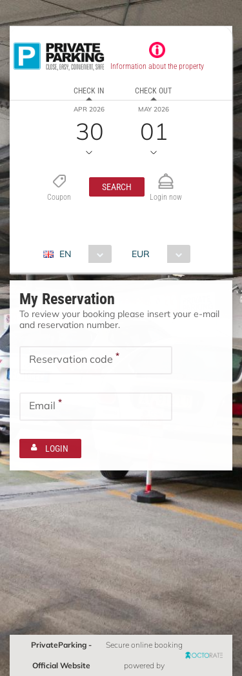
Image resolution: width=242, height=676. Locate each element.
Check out (153, 91)
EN (65, 254)
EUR (141, 254)
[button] (117, 187)
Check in (89, 91)
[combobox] (82, 254)
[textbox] (95, 360)
